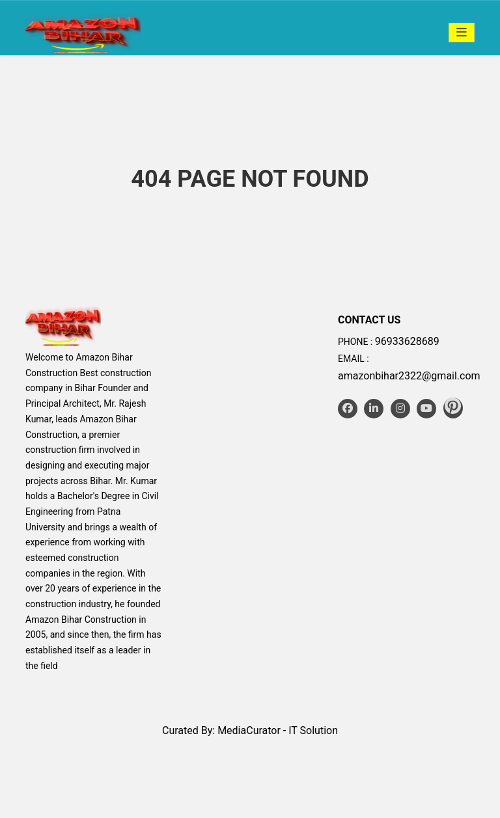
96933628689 (407, 341)
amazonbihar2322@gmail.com (409, 376)
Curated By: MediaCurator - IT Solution (250, 730)
